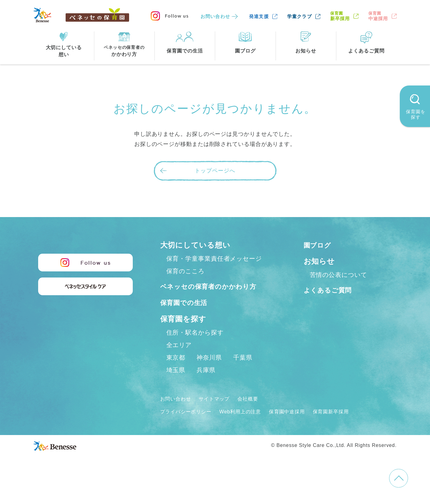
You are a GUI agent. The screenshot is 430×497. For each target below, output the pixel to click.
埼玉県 (176, 383)
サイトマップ (220, 412)
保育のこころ (185, 271)
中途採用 (378, 16)
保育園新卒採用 (348, 425)
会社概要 (256, 412)
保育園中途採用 (300, 425)
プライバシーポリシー (189, 425)
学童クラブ (299, 16)
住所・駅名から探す (195, 345)
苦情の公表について (338, 274)
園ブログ (319, 245)
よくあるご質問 (331, 290)
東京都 (176, 370)
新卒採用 (340, 16)
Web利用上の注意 (249, 425)
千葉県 (242, 370)
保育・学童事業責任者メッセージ (214, 258)
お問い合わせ (215, 16)
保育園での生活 (187, 316)
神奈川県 (209, 370)
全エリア (179, 358)
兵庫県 (206, 383)
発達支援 (259, 16)
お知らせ (319, 261)
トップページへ (215, 171)
